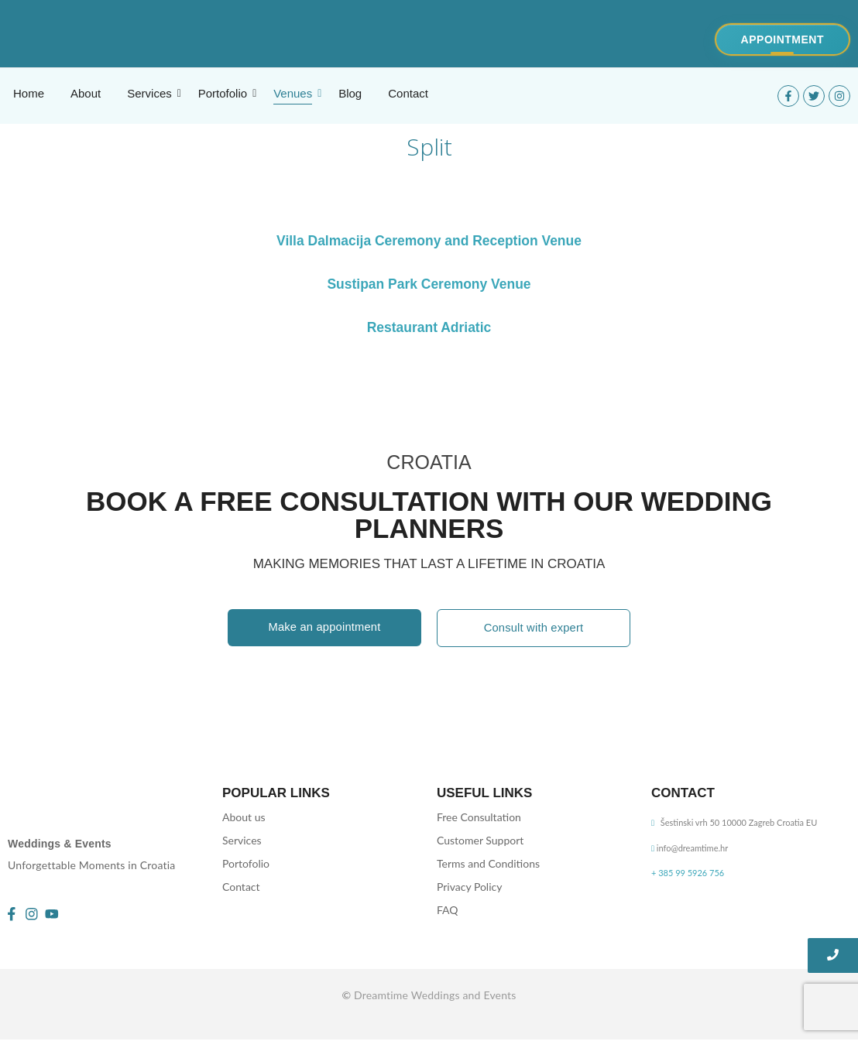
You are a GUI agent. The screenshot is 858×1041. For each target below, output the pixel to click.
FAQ (447, 909)
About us (244, 817)
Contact (241, 886)
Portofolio (245, 863)
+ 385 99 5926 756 (687, 873)
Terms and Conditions (488, 863)
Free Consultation (479, 817)
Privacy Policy (469, 886)
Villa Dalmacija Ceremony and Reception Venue (429, 240)
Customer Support (480, 840)
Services (242, 840)
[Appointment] (782, 39)
